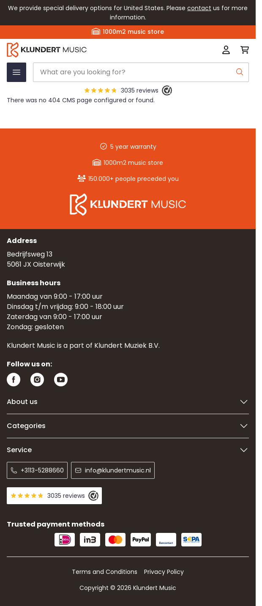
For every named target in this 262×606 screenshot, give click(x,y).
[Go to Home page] (79, 49)
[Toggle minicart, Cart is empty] (242, 49)
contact (199, 8)
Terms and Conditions (104, 572)
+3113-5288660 (37, 470)
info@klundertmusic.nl (113, 470)
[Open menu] (16, 72)
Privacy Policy (164, 572)
